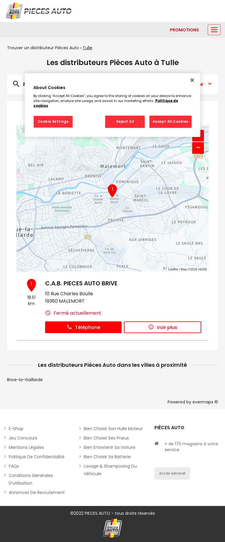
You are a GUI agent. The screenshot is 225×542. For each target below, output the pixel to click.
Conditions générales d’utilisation (31, 479)
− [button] (198, 148)
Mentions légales (26, 447)
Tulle (87, 48)
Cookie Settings (53, 121)
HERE (202, 269)
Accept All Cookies (170, 121)
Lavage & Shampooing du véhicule (110, 470)
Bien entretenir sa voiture (109, 447)
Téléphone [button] (83, 327)
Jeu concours (23, 438)
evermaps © (205, 402)
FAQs (14, 466)
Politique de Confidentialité (36, 457)
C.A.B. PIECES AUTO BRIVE (81, 283)
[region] (112, 105)
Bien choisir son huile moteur (113, 429)
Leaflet (173, 269)
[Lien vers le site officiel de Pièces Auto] (39, 11)
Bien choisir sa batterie (107, 457)
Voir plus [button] (162, 327)
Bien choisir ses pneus (106, 438)
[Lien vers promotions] (184, 30)
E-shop (16, 429)
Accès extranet (172, 473)
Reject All (125, 121)
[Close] (192, 80)
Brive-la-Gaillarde (25, 380)
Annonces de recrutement (37, 492)
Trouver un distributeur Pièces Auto (43, 48)
